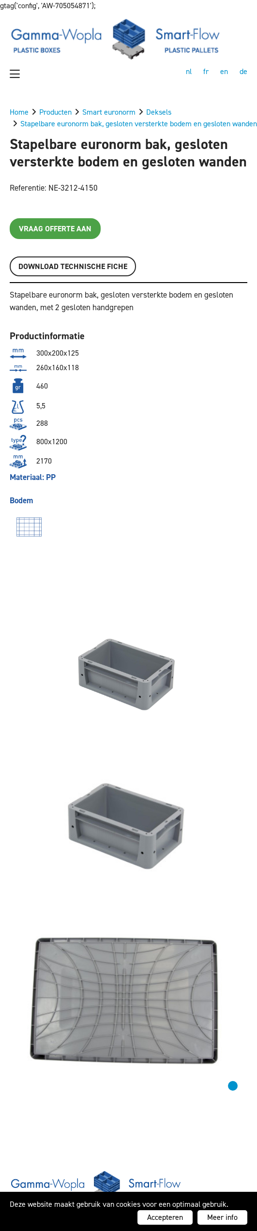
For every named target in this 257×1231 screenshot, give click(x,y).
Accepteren (165, 1217)
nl (189, 71)
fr (206, 71)
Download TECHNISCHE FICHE (72, 266)
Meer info (222, 1217)
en (224, 71)
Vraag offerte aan (55, 229)
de (243, 71)
